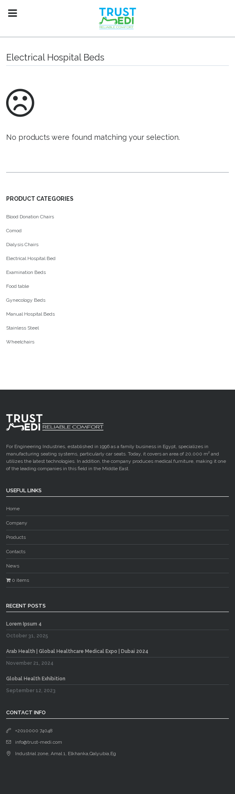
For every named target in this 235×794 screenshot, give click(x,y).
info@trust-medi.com (38, 742)
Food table (17, 286)
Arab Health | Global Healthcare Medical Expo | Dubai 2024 (77, 651)
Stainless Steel (22, 328)
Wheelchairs (20, 342)
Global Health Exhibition (35, 679)
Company (16, 523)
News (12, 566)
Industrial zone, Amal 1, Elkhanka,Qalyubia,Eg (65, 753)
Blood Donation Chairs (30, 217)
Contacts (15, 551)
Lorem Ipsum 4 (24, 624)
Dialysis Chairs (22, 244)
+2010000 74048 (34, 730)
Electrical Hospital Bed (31, 258)
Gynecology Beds (25, 300)
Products (16, 537)
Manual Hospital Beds (30, 314)
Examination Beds (26, 272)
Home (13, 508)
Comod (14, 230)
